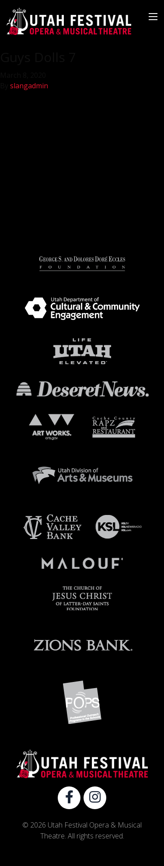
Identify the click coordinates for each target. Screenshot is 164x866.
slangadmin (29, 85)
